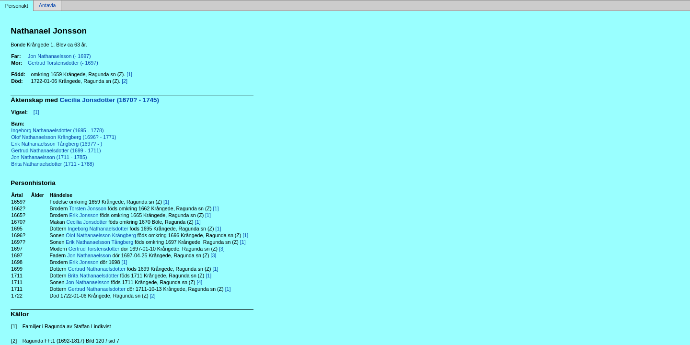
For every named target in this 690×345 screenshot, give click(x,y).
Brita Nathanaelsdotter (93, 275)
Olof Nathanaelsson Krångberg (101, 235)
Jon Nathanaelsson (89, 255)
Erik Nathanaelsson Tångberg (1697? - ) (56, 144)
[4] (199, 282)
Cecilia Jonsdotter (86, 222)
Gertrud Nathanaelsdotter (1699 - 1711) (56, 150)
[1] (129, 74)
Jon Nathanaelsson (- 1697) (59, 56)
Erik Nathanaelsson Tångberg (99, 242)
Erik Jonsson (83, 215)
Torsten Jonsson (87, 208)
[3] (222, 249)
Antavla (47, 6)
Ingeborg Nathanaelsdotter (98, 228)
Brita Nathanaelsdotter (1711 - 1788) (52, 164)
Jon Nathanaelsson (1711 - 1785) (49, 157)
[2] (124, 81)
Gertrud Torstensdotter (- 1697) (63, 63)
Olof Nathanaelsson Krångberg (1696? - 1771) (63, 137)
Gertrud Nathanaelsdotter (96, 269)
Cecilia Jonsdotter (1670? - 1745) (109, 100)
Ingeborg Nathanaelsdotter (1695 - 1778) (57, 130)
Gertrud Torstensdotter (94, 249)
